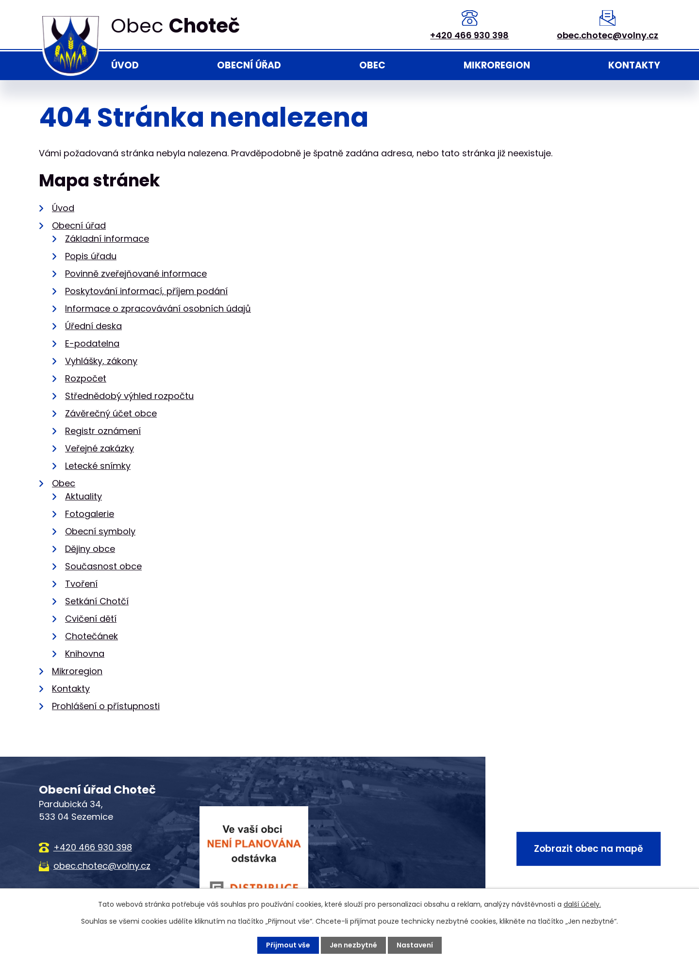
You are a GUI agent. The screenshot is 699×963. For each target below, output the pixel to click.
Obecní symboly (100, 531)
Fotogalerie (89, 514)
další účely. (582, 904)
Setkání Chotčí (97, 601)
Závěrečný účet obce (111, 413)
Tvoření (81, 584)
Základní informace (107, 238)
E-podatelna (92, 343)
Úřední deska (93, 326)
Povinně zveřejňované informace (136, 273)
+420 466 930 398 (469, 35)
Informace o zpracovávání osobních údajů (158, 308)
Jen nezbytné (353, 945)
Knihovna (84, 654)
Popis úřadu (90, 256)
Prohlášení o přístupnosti (106, 706)
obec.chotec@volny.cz (607, 35)
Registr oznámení (103, 431)
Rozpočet (85, 378)
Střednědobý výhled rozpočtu (129, 396)
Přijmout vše (288, 945)
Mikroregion (497, 65)
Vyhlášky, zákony (101, 361)
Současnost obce (103, 566)
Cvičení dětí (90, 619)
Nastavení (415, 945)
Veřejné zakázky (99, 448)
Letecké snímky (98, 466)
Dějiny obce (90, 549)
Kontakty (634, 65)
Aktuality (83, 496)
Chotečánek (91, 636)
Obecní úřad (249, 65)
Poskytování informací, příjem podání (146, 291)
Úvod (125, 65)
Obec (372, 65)
